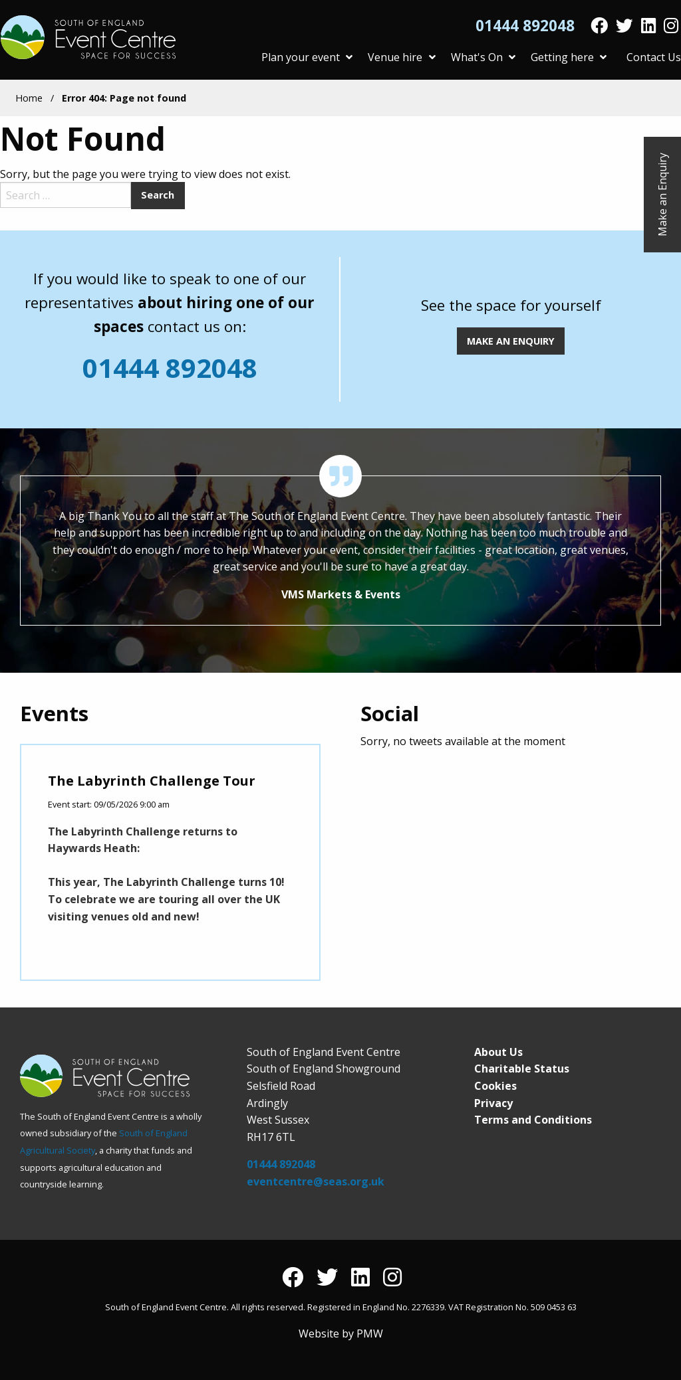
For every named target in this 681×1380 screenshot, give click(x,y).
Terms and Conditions (533, 1119)
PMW (369, 1333)
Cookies (495, 1085)
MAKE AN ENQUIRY (511, 341)
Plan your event (306, 57)
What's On (483, 57)
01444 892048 (525, 26)
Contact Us (653, 57)
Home (29, 98)
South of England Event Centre (90, 37)
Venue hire (401, 57)
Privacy (493, 1103)
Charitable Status (521, 1068)
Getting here (569, 57)
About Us (498, 1052)
